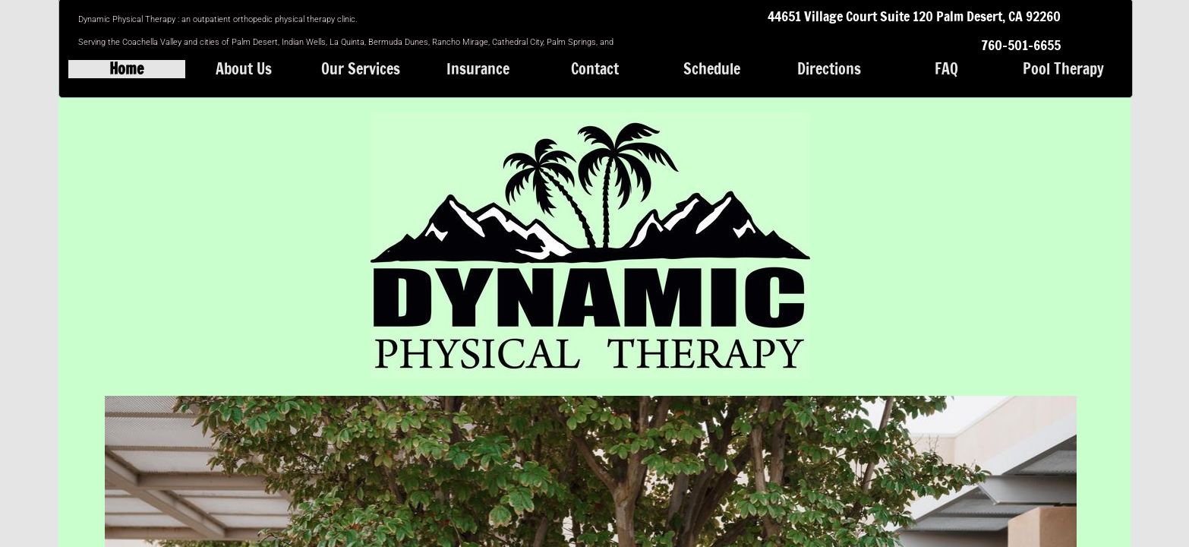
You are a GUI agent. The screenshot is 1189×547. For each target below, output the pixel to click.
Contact (595, 69)
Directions (829, 69)
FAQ (946, 69)
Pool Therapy (1063, 69)
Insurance (477, 69)
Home (126, 69)
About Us (244, 69)
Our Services (360, 69)
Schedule (711, 69)
